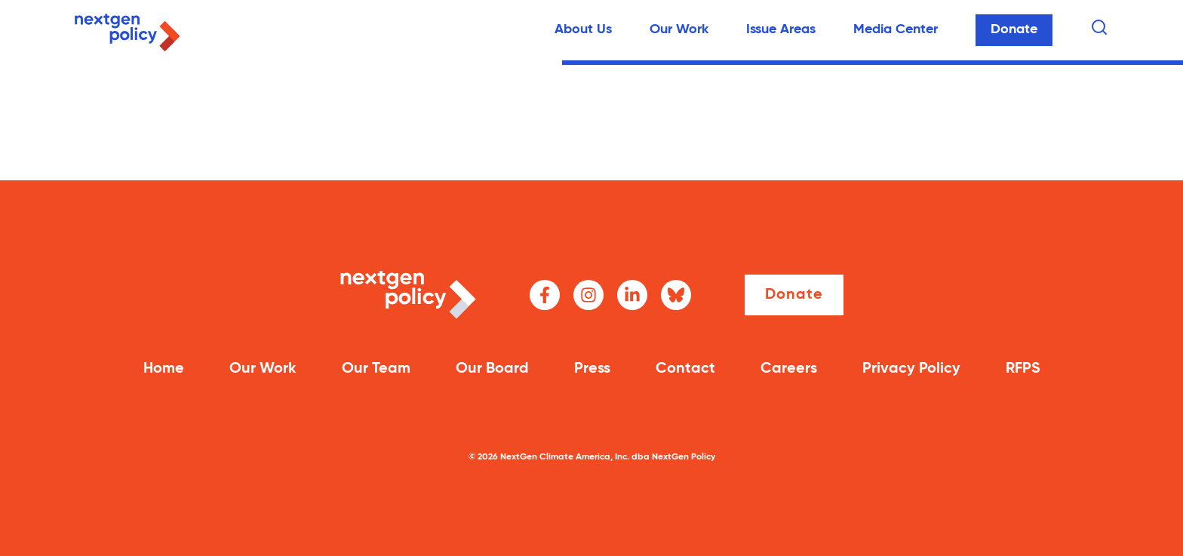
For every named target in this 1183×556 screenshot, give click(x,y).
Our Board (492, 368)
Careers (788, 368)
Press (592, 368)
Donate (1014, 29)
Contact (685, 368)
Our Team (376, 368)
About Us (583, 29)
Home (163, 368)
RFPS (1023, 368)
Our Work (679, 29)
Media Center (895, 29)
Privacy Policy (911, 368)
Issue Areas (781, 29)
